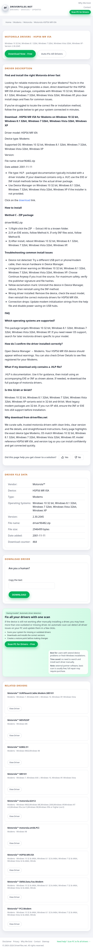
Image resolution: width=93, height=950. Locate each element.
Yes (64, 457)
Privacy (16, 941)
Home (8, 22)
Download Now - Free (20, 53)
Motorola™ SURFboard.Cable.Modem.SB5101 (30, 693)
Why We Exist (84, 3)
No (78, 457)
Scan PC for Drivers (80, 12)
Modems (17, 22)
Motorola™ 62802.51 (17, 747)
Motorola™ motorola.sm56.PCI (23, 827)
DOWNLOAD (19, 594)
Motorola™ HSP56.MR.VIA (20, 854)
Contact (87, 7)
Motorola (27, 22)
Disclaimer (7, 941)
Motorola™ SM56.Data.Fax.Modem (25, 881)
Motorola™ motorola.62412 (21, 800)
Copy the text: (16, 580)
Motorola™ (39, 484)
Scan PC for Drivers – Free (21, 644)
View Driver (14, 708)
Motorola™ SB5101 (17, 773)
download (24, 200)
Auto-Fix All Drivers (52, 53)
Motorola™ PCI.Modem (19, 908)
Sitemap (45, 941)
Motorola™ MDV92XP (18, 720)
